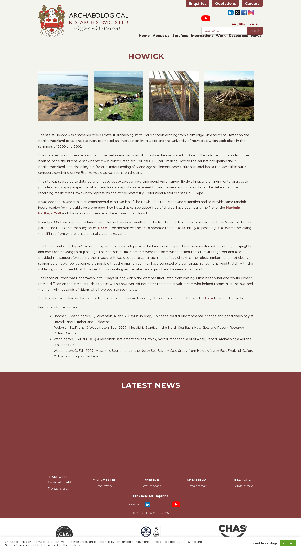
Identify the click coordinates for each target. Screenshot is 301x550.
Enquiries (197, 4)
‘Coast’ (102, 228)
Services (180, 36)
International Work (208, 36)
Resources (238, 36)
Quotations (225, 4)
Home (144, 36)
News (256, 36)
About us (161, 36)
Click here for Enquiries (150, 496)
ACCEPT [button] (288, 543)
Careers (252, 4)
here (209, 298)
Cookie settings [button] (265, 543)
